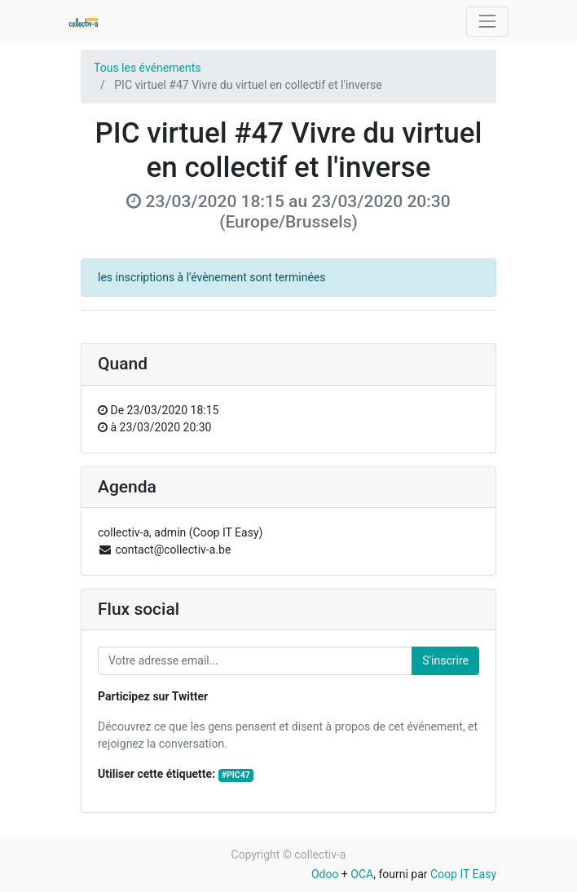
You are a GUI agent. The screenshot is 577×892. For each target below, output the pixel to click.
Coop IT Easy (463, 874)
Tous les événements (147, 67)
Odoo (325, 874)
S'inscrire (445, 660)
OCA (361, 874)
